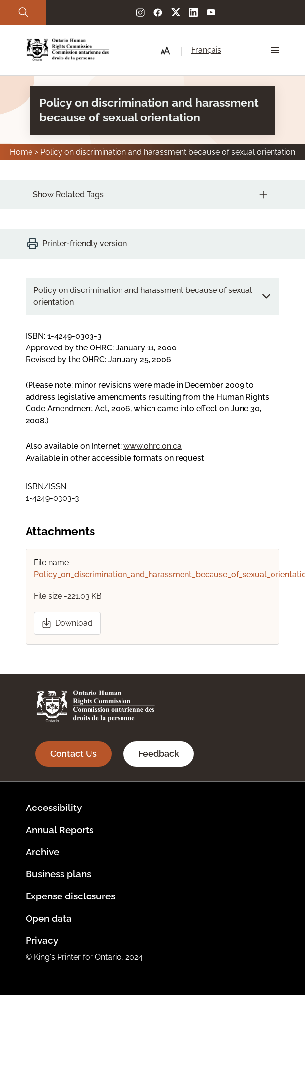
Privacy (42, 940)
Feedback (158, 754)
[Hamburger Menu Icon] (275, 50)
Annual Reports (59, 829)
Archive (42, 851)
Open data (49, 918)
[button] (165, 50)
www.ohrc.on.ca (152, 446)
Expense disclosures (70, 896)
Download (73, 623)
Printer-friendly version (84, 243)
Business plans (58, 873)
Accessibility (54, 807)
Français (206, 50)
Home (21, 152)
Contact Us (73, 754)
